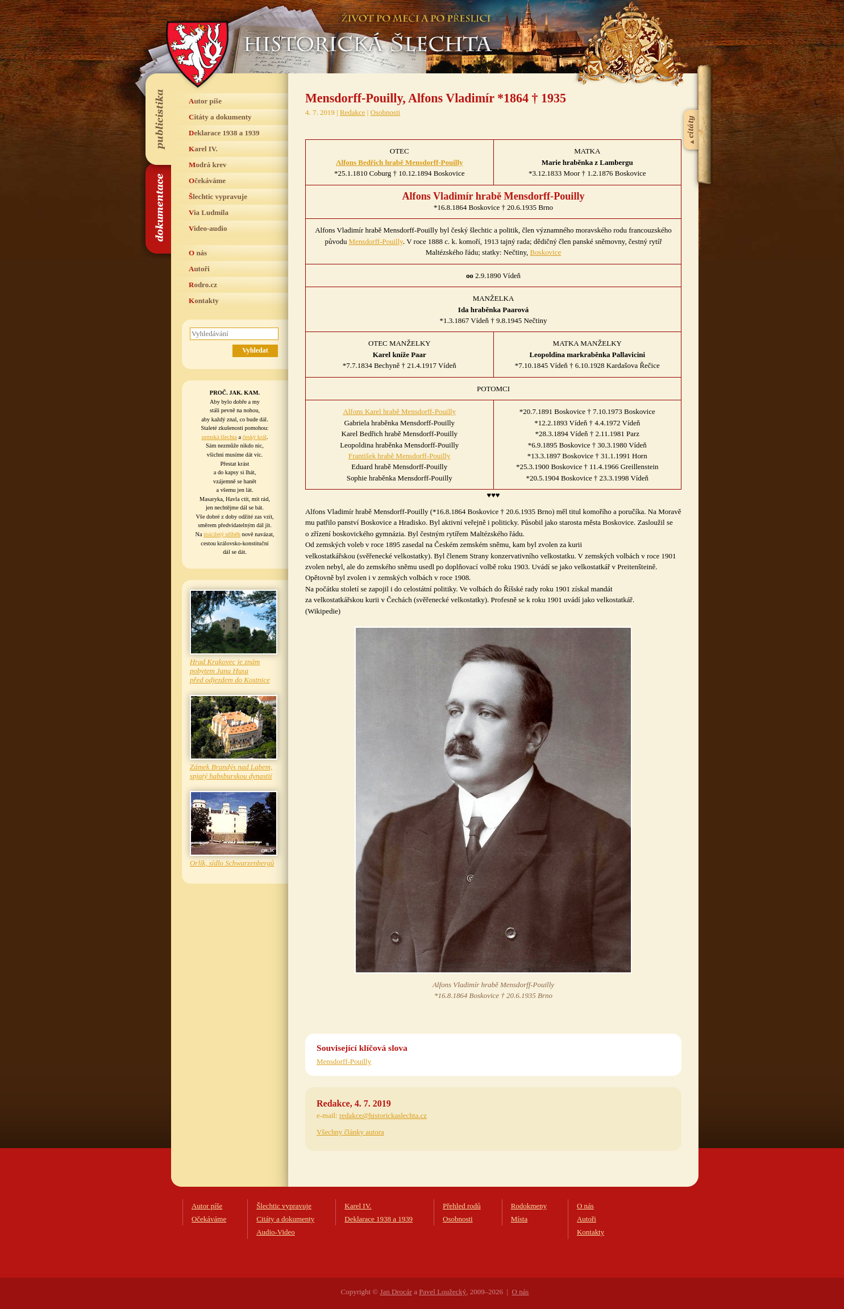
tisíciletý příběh (221, 534)
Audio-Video (275, 1232)
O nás (198, 252)
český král (255, 437)
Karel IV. (203, 148)
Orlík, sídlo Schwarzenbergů (232, 863)
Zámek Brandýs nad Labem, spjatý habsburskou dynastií (231, 771)
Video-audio (208, 228)
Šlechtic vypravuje (218, 196)
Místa (519, 1219)
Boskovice (546, 252)
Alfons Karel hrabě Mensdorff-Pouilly (399, 411)
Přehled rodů (462, 1206)
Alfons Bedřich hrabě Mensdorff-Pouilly (399, 162)
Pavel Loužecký (442, 1291)
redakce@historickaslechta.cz (383, 1115)
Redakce (352, 112)
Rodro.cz (203, 284)
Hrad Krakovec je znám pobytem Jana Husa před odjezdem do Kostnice (230, 670)
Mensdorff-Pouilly (376, 241)
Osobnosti (386, 112)
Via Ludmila (208, 212)
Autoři (199, 268)
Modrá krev (208, 164)
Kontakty (204, 300)
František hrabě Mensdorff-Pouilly (399, 455)
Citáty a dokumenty (220, 117)
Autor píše (205, 101)
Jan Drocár (395, 1291)
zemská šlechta (218, 437)
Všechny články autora (350, 1132)
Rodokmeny (529, 1206)
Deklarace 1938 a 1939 (224, 133)
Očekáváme (207, 180)
